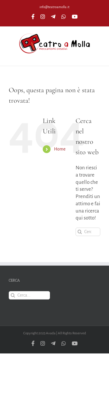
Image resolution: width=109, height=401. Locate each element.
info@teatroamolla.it (54, 7)
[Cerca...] (88, 232)
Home (59, 149)
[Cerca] (80, 232)
